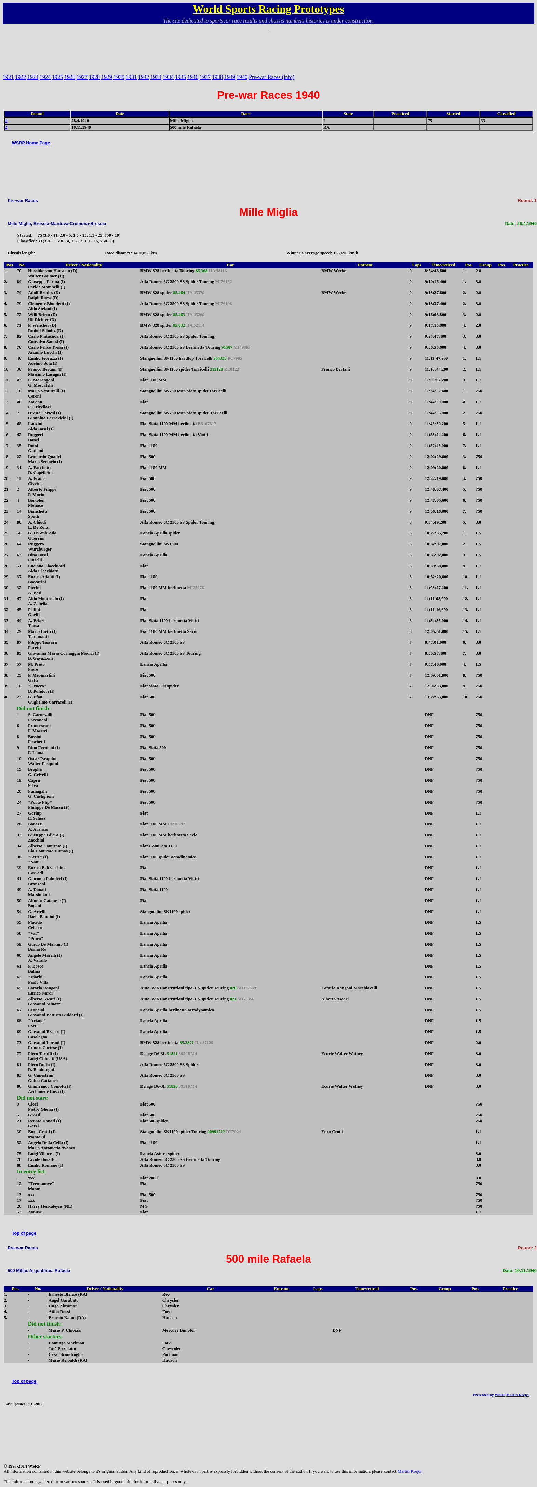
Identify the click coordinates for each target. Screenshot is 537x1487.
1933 (155, 77)
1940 (242, 77)
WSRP (500, 1395)
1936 (192, 77)
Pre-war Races (23, 200)
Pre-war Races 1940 (268, 95)
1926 (69, 77)
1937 (205, 77)
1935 (180, 77)
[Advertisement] (268, 46)
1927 (82, 77)
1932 (143, 77)
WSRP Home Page (31, 142)
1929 (106, 77)
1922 (20, 77)
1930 (118, 77)
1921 (8, 77)
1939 (229, 77)
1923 (32, 77)
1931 (131, 77)
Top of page (24, 1233)
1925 (57, 77)
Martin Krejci (517, 1395)
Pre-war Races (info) (271, 77)
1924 (45, 77)
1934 (168, 77)
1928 (94, 77)
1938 (217, 77)
